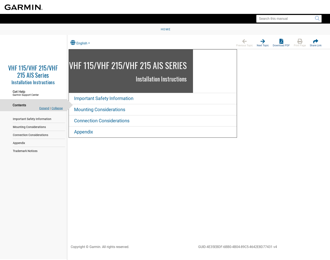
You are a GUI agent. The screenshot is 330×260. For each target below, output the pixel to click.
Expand (44, 108)
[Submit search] (317, 19)
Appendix (19, 143)
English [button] (83, 42)
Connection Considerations (30, 135)
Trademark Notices (25, 151)
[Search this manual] (289, 19)
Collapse (57, 108)
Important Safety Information (32, 119)
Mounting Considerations (29, 127)
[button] (244, 43)
